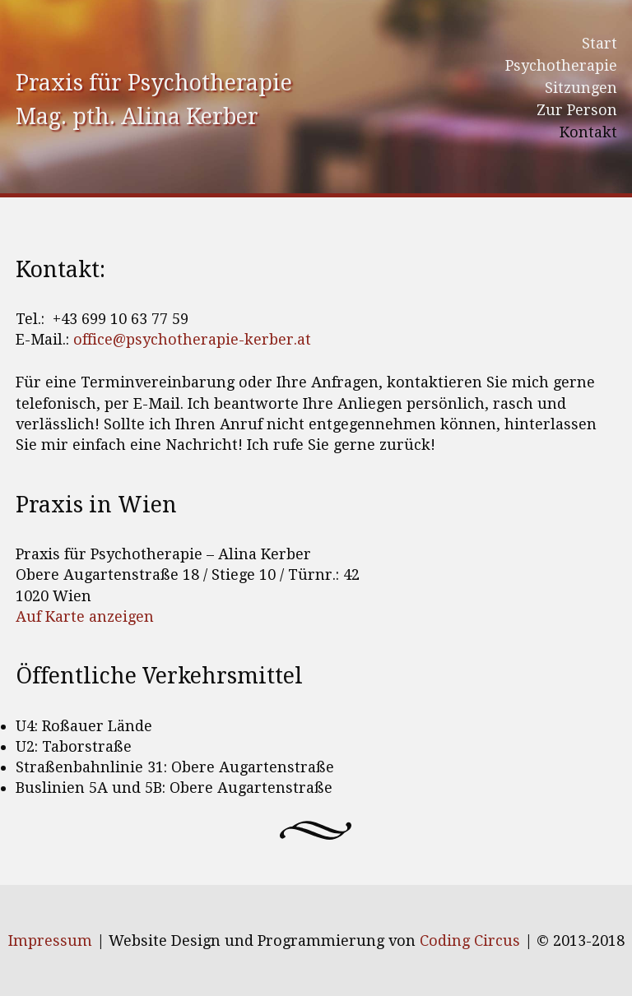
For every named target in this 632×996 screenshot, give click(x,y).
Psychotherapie (561, 65)
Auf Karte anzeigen (85, 616)
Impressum (50, 940)
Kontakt (588, 132)
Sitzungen (581, 87)
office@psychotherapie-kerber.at (192, 339)
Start (599, 43)
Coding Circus (470, 940)
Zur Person (577, 109)
